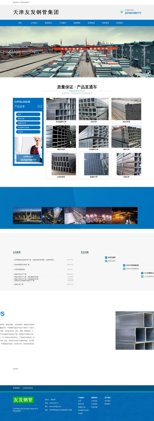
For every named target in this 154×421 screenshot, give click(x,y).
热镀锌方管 (22, 123)
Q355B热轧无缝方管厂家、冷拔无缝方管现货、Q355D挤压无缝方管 (35, 260)
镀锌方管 (21, 119)
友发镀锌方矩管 (23, 127)
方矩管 (20, 132)
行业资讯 (94, 404)
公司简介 (34, 23)
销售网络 (77, 23)
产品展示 (62, 23)
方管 (19, 114)
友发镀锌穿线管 (27, 388)
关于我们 (108, 397)
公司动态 (94, 401)
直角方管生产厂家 (20, 274)
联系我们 (119, 23)
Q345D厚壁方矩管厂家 (22, 264)
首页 (20, 23)
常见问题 (94, 407)
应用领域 (91, 23)
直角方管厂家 (18, 284)
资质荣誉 (105, 23)
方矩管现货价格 (19, 269)
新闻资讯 (48, 23)
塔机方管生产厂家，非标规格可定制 (26, 277)
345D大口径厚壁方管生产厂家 (24, 280)
